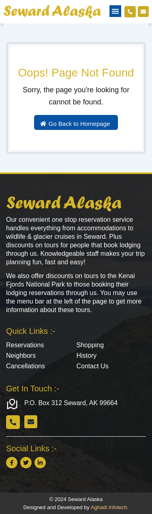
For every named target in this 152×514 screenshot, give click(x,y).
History (87, 355)
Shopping (90, 345)
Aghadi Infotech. (110, 507)
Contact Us (93, 366)
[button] (115, 11)
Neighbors (21, 355)
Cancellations (25, 366)
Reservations (25, 345)
